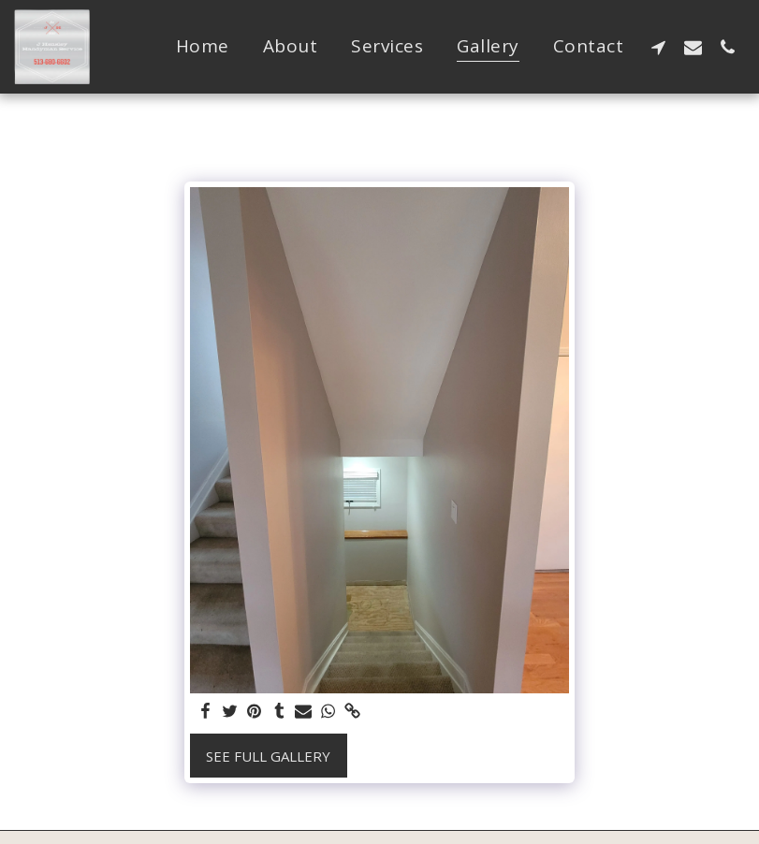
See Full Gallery (268, 756)
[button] (658, 46)
